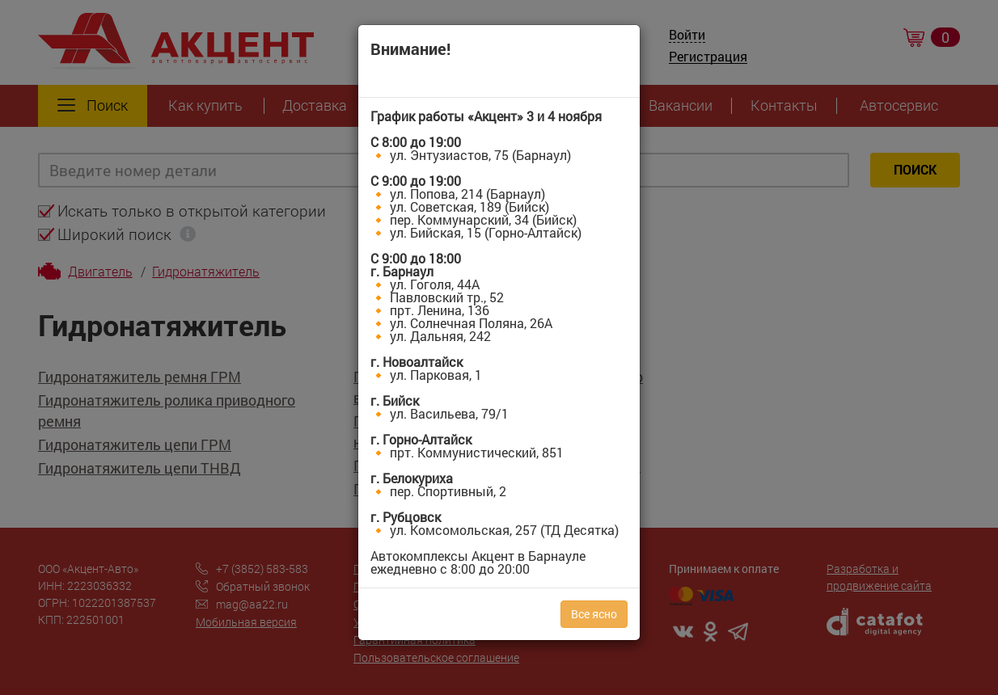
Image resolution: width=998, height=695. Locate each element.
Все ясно (594, 613)
